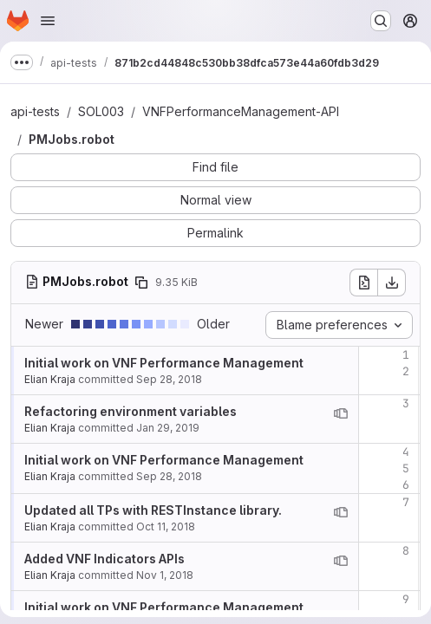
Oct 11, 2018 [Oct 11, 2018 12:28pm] (165, 526)
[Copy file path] (141, 282)
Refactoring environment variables (130, 411)
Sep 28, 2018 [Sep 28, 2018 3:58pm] (169, 379)
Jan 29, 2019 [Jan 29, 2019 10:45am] (167, 427)
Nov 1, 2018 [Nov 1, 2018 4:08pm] (164, 575)
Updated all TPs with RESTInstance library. (153, 510)
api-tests (35, 111)
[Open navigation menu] (48, 21)
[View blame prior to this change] (341, 413)
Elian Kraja (49, 379)
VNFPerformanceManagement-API (240, 111)
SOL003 (101, 111)
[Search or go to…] (380, 20)
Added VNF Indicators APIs (104, 558)
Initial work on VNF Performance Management (164, 362)
